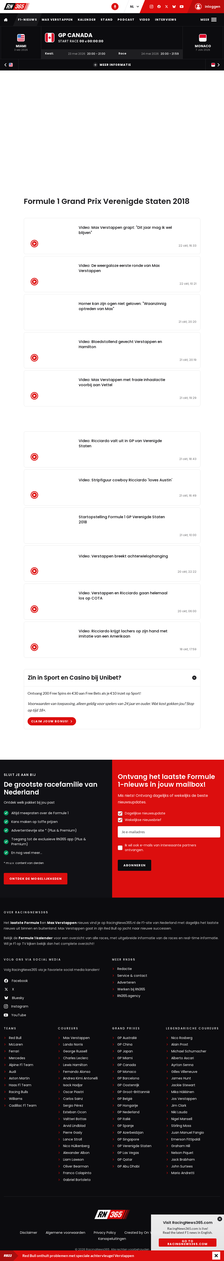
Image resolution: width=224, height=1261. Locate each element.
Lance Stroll (72, 1139)
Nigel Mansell (181, 1119)
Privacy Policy (105, 1232)
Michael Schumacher (188, 1051)
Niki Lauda (179, 1112)
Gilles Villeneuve (184, 1072)
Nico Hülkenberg (76, 1146)
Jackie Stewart (183, 1085)
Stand (107, 20)
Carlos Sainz (73, 1099)
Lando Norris (73, 1045)
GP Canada (126, 1065)
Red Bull (15, 1038)
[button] (20, 42)
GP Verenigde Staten (134, 1146)
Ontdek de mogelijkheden (35, 878)
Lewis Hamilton (75, 1065)
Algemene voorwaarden (65, 1232)
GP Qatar (124, 1160)
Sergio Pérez (73, 1106)
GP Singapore (128, 1139)
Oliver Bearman (76, 1166)
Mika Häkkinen (182, 1092)
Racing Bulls (18, 1092)
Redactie (124, 969)
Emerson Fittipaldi (185, 1139)
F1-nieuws (27, 20)
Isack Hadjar (73, 1085)
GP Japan (125, 1051)
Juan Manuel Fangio (187, 1133)
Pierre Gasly (72, 1133)
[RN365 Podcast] (115, 7)
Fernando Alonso (76, 1072)
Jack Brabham (183, 1160)
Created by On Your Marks (146, 1232)
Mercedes (17, 1058)
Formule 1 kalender (36, 938)
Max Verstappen (57, 20)
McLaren (16, 1045)
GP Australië (127, 1038)
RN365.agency (128, 996)
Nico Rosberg (181, 1038)
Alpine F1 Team (21, 1065)
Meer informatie (112, 64)
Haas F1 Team (20, 1085)
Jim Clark (178, 1106)
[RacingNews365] (112, 1215)
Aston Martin (19, 1078)
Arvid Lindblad (74, 1126)
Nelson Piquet (182, 1153)
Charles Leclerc (75, 1058)
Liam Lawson (73, 1160)
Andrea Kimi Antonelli (80, 1078)
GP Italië (123, 1119)
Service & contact (132, 976)
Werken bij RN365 (131, 989)
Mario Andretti (182, 1173)
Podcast (126, 20)
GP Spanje (125, 1126)
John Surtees (182, 1166)
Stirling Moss (181, 1126)
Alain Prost (179, 1045)
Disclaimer (28, 1232)
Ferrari (14, 1051)
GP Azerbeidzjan (130, 1133)
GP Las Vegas (128, 1153)
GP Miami (125, 1058)
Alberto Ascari (182, 1058)
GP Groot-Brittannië (133, 1092)
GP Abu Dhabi (128, 1166)
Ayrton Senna (182, 1065)
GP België (124, 1099)
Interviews (166, 20)
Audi (12, 1072)
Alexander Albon (76, 1153)
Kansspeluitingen (112, 1238)
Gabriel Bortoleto (77, 1180)
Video (144, 20)
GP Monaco (126, 1072)
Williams (15, 1099)
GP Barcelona (128, 1078)
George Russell (75, 1051)
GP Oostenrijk (128, 1085)
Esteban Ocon (74, 1112)
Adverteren (126, 983)
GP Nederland (128, 1112)
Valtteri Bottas (74, 1119)
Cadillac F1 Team (23, 1106)
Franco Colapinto (77, 1173)
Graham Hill (180, 1146)
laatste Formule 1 (26, 922)
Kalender (87, 20)
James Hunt (181, 1078)
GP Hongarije (127, 1106)
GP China (124, 1045)
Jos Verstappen (184, 1099)
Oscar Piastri (73, 1092)
